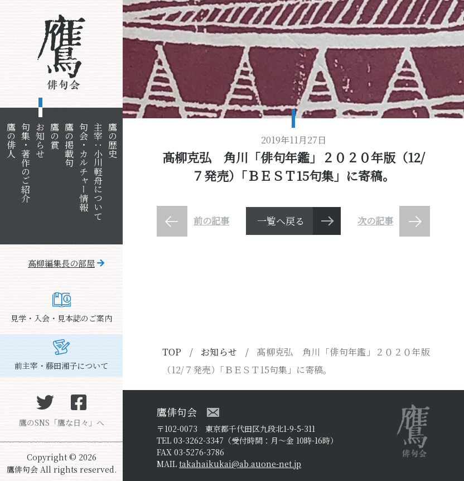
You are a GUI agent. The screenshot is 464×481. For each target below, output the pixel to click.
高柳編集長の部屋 (61, 263)
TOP (171, 351)
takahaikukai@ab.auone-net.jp (240, 463)
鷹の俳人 (10, 140)
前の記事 (211, 220)
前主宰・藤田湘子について (61, 365)
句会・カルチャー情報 (83, 166)
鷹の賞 (54, 135)
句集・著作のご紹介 (25, 162)
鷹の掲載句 (68, 144)
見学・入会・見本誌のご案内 (61, 318)
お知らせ (39, 140)
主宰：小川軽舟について (97, 171)
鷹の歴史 (112, 140)
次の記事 (375, 220)
